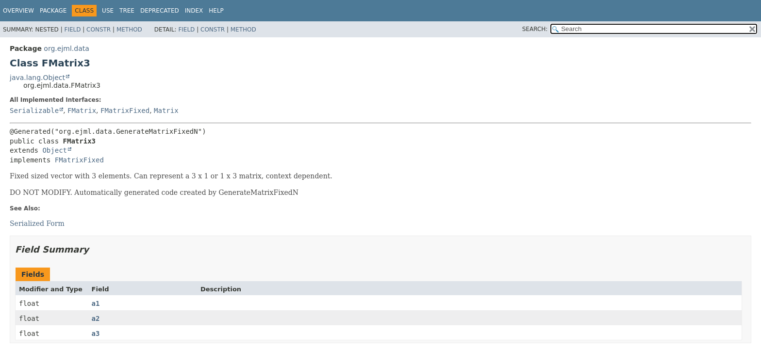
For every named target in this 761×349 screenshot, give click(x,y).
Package (53, 10)
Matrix (166, 110)
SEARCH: (535, 29)
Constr (98, 29)
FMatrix (81, 110)
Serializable (34, 110)
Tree (126, 10)
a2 (96, 318)
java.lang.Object (37, 77)
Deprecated (159, 10)
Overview (18, 10)
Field (72, 29)
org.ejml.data (66, 48)
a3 (96, 333)
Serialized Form (37, 223)
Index (194, 10)
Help (216, 10)
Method (129, 29)
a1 (96, 303)
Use (108, 10)
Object (54, 150)
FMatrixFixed (124, 110)
